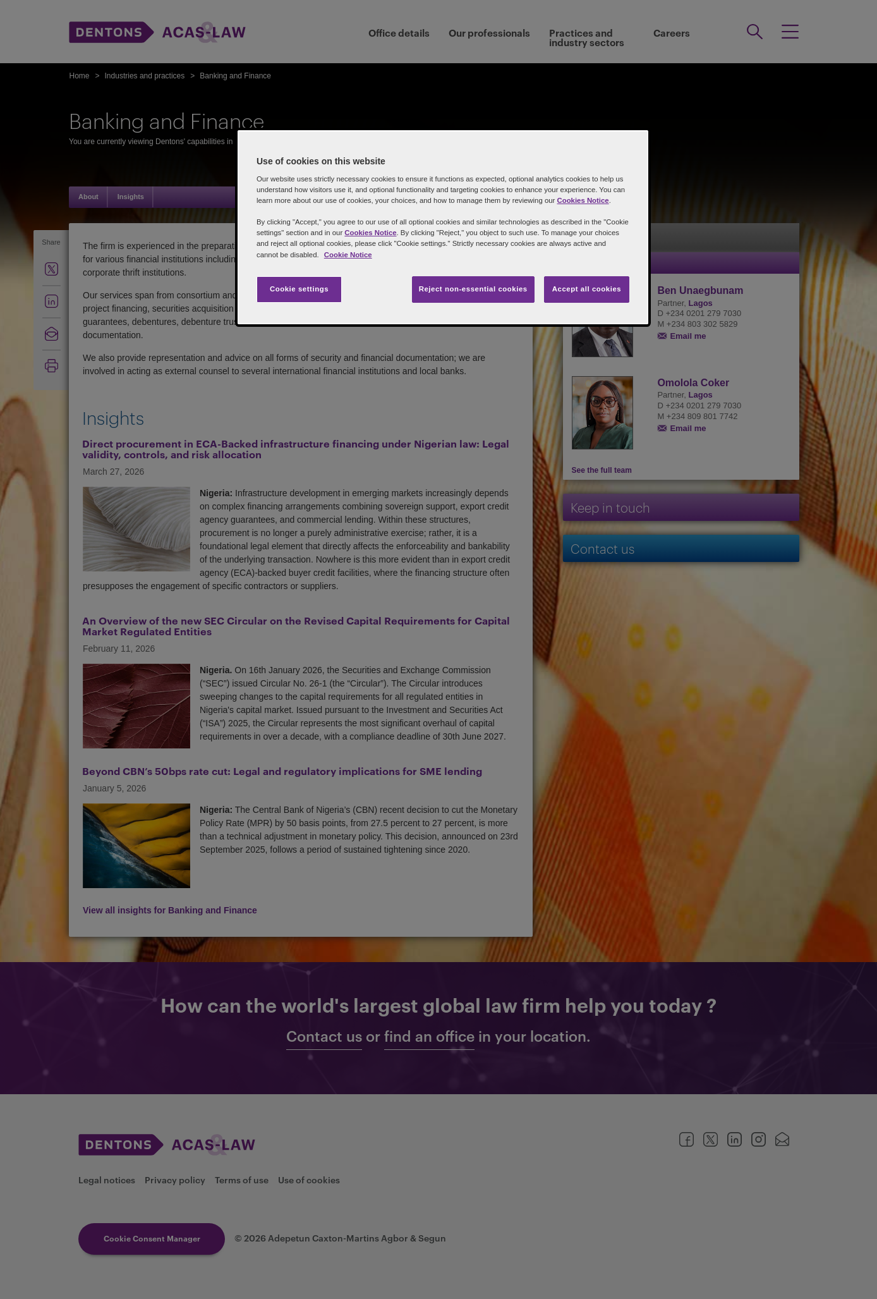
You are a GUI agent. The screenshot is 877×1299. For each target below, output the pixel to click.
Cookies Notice (582, 200)
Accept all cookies (587, 289)
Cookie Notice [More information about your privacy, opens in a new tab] (348, 255)
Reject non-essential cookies (473, 289)
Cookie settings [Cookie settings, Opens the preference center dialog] (299, 289)
